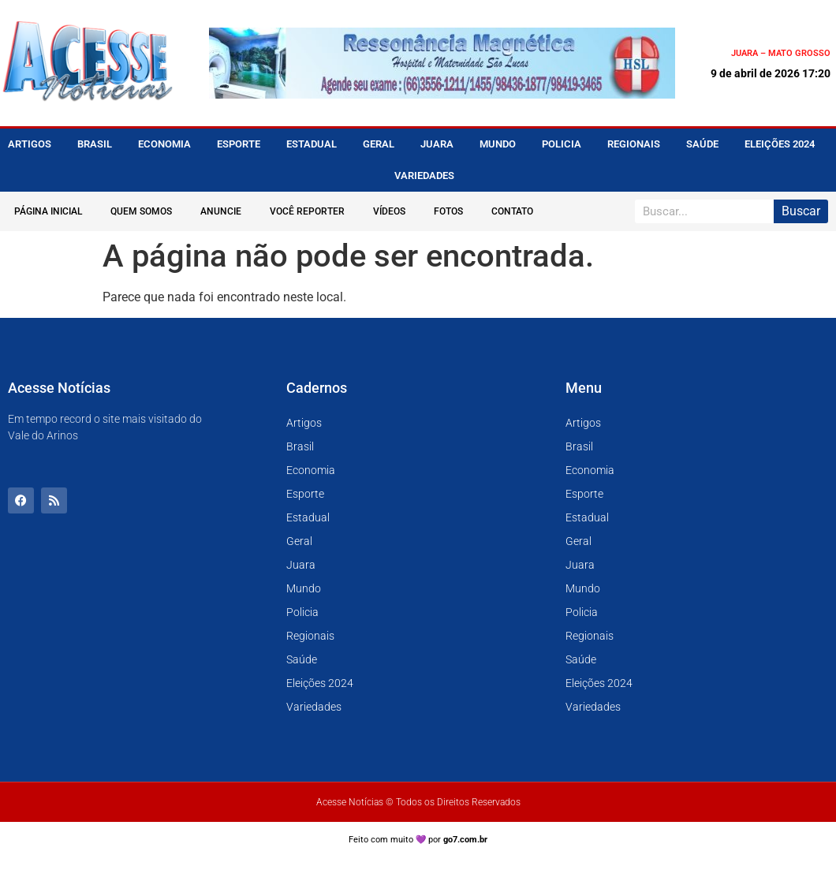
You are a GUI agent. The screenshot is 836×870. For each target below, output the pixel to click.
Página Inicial (48, 211)
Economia (164, 144)
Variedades (424, 175)
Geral (378, 144)
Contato (512, 211)
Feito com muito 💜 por (418, 840)
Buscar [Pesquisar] (801, 210)
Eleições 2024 (780, 144)
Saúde (702, 144)
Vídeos (389, 211)
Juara (436, 144)
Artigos (29, 144)
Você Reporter (307, 211)
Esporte (238, 144)
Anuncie (220, 211)
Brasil (94, 144)
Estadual (311, 144)
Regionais (633, 144)
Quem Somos (141, 211)
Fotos (448, 211)
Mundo (498, 144)
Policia (561, 144)
